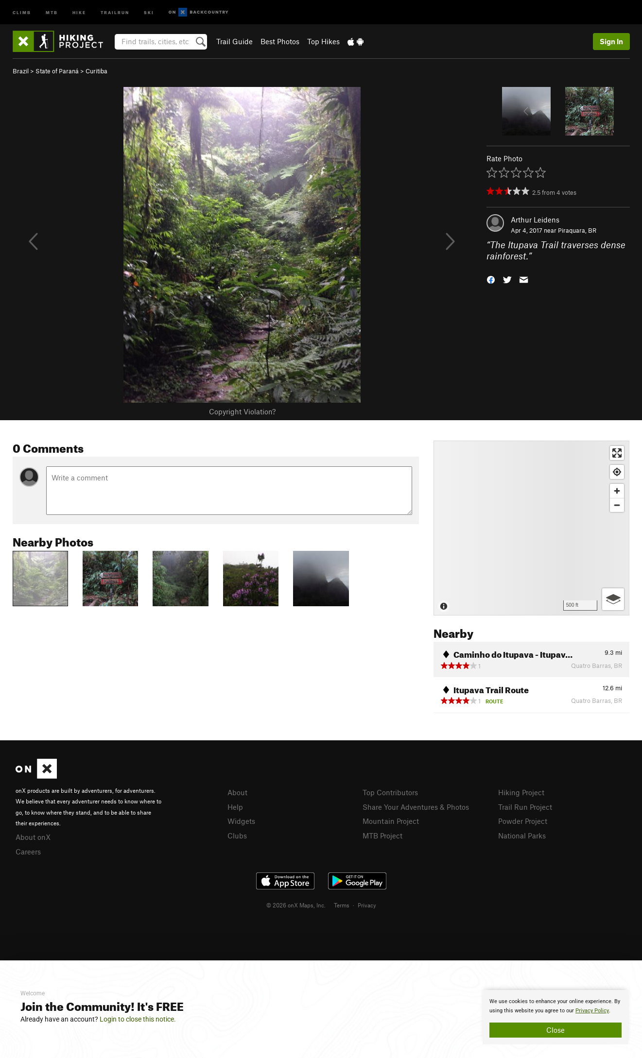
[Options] (613, 599)
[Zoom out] (617, 505)
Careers (28, 851)
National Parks (522, 835)
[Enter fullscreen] (617, 453)
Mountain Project (391, 821)
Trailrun (115, 12)
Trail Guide (234, 41)
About (237, 792)
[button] (490, 278)
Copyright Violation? (242, 411)
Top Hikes (323, 41)
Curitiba (96, 71)
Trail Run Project (525, 806)
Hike (79, 12)
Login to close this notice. (138, 1019)
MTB (52, 12)
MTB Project (382, 835)
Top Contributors (390, 792)
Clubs (237, 835)
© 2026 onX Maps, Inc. (296, 905)
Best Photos (279, 41)
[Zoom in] (617, 491)
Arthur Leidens (535, 219)
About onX (33, 837)
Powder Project (522, 821)
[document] (555, 1017)
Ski (149, 12)
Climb (22, 12)
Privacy (367, 905)
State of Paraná (57, 71)
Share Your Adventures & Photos (416, 806)
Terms (341, 905)
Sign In (611, 41)
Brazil (21, 71)
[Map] (531, 528)
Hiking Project (521, 792)
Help (235, 806)
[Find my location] (617, 472)
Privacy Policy (592, 1010)
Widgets (241, 821)
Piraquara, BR (577, 230)
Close (555, 1029)
